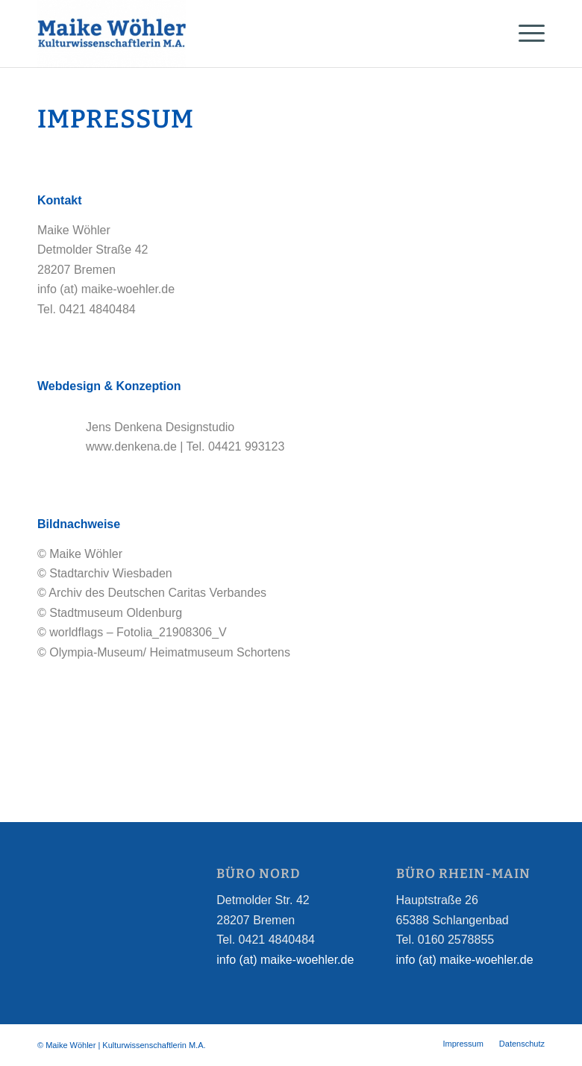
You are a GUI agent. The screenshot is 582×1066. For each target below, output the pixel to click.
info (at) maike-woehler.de (285, 959)
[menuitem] (462, 1043)
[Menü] (524, 33)
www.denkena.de (131, 446)
